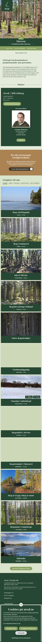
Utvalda (10, 183)
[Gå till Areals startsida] (7, 5)
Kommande (16, 183)
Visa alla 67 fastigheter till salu (21, 568)
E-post (21, 140)
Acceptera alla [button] (11, 628)
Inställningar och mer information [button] (21, 638)
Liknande (5, 183)
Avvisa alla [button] (21, 633)
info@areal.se (8, 598)
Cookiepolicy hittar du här (12, 623)
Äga (33, 2)
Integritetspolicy (8, 603)
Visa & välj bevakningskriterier (22, 169)
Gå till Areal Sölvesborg (12, 104)
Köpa (25, 2)
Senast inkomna (25, 183)
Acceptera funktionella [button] (28, 628)
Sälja (29, 2)
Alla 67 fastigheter (34, 183)
